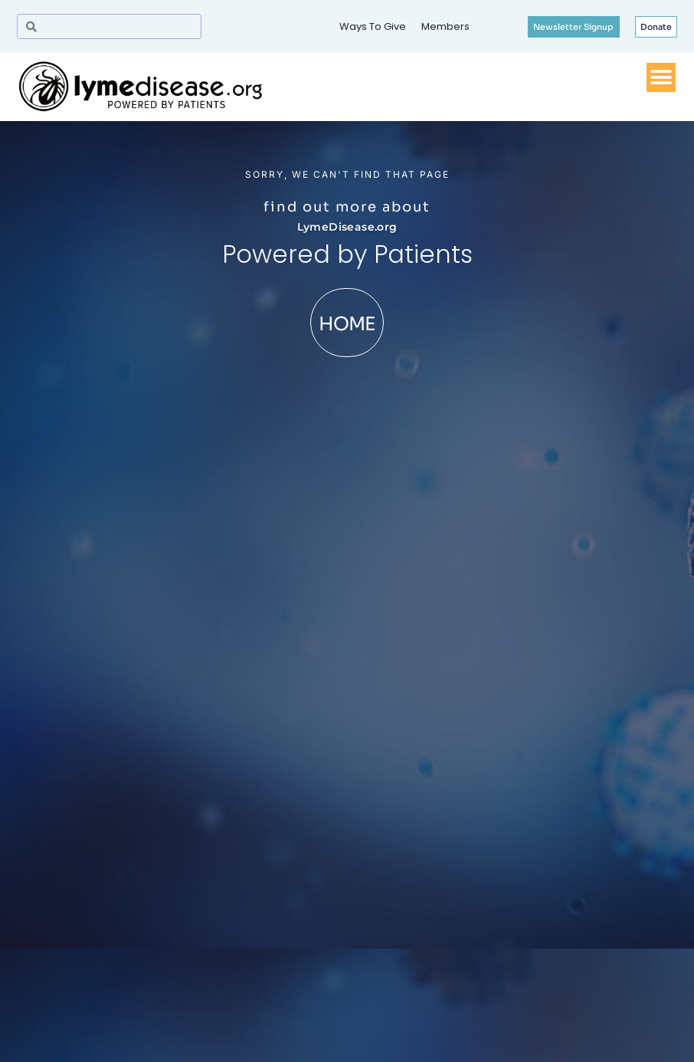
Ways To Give (372, 26)
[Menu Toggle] (661, 77)
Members (445, 26)
